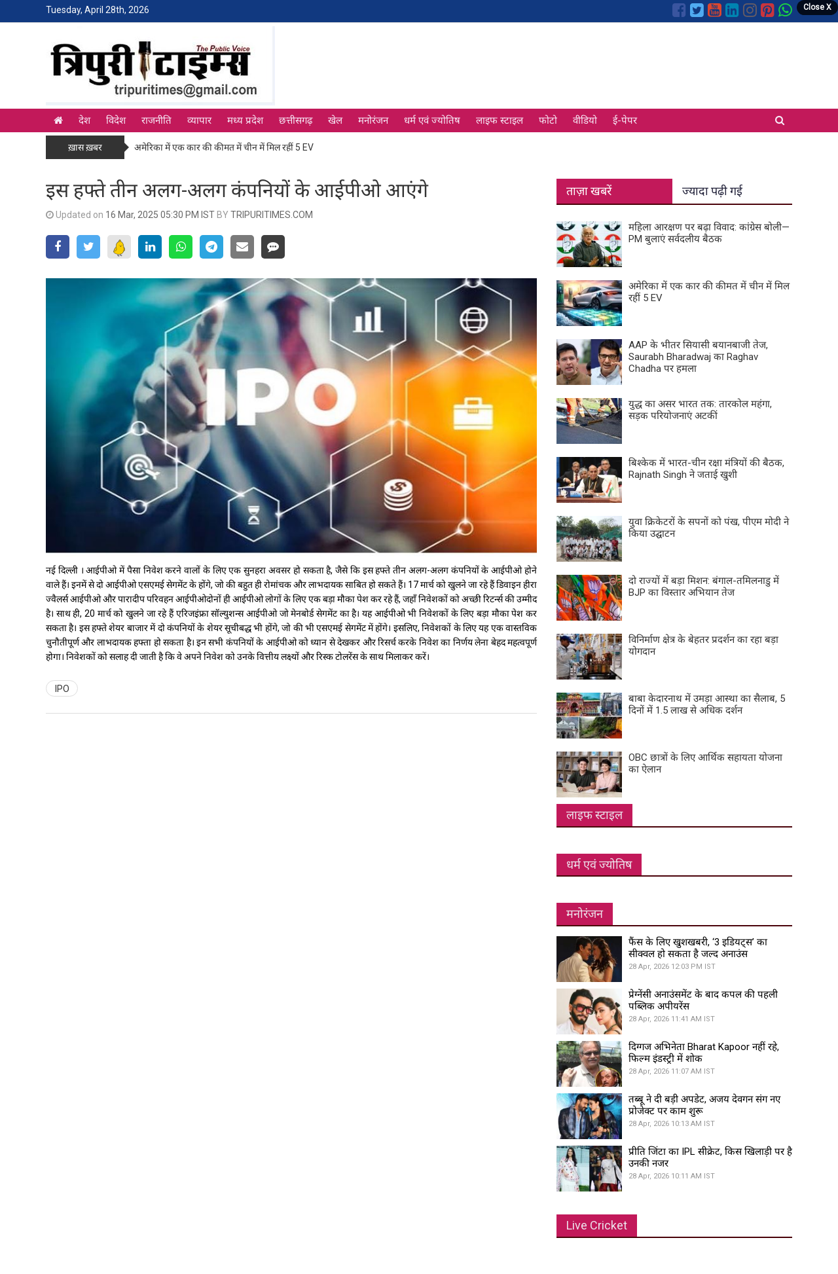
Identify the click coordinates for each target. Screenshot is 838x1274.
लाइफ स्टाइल (499, 120)
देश (84, 120)
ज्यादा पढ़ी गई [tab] (712, 191)
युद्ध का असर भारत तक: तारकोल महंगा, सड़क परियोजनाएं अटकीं (700, 410)
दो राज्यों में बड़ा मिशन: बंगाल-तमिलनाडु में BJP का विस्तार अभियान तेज (703, 586)
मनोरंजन (373, 120)
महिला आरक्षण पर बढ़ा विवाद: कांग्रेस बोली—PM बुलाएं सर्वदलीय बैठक (709, 233)
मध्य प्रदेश (245, 120)
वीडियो (585, 120)
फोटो (548, 120)
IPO (62, 688)
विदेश (116, 120)
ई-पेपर (625, 120)
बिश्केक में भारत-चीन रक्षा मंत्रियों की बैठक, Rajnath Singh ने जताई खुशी (706, 469)
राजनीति (156, 120)
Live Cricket (596, 1225)
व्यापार (199, 120)
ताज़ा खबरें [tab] (588, 191)
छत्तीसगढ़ (295, 120)
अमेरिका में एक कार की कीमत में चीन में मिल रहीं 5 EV (224, 147)
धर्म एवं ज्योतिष (432, 120)
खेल (335, 120)
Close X (817, 7)
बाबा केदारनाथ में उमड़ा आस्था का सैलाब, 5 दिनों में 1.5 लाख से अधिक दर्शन (706, 704)
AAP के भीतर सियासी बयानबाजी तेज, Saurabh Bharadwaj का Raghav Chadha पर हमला (698, 356)
